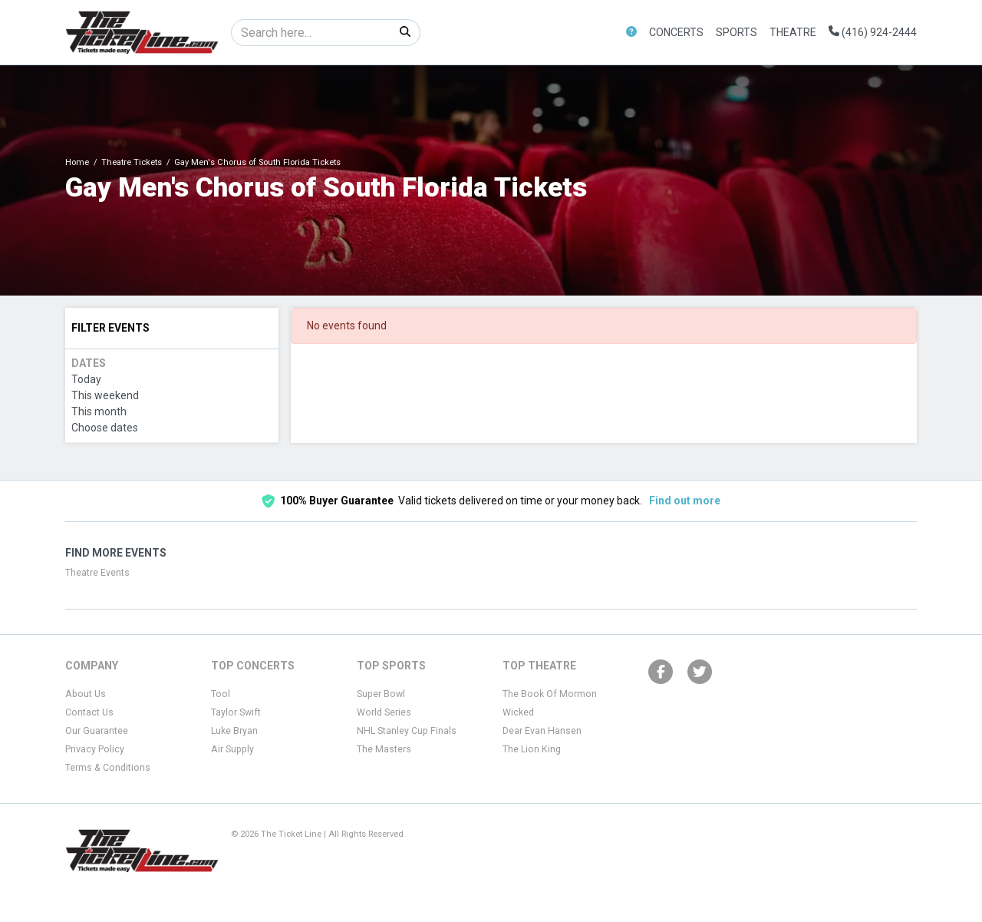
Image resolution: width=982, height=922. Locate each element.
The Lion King (532, 749)
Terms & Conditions (107, 767)
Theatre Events (97, 572)
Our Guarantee (96, 730)
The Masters (384, 749)
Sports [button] (736, 32)
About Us (85, 694)
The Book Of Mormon (550, 694)
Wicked (518, 712)
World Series (384, 712)
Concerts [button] (676, 32)
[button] (631, 32)
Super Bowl (381, 694)
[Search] (311, 32)
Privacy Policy (94, 749)
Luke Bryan (234, 730)
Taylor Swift (236, 712)
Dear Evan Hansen (542, 730)
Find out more (684, 500)
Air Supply (232, 749)
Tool (220, 694)
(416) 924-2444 (873, 32)
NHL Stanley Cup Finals (406, 730)
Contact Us (89, 712)
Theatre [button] (792, 32)
